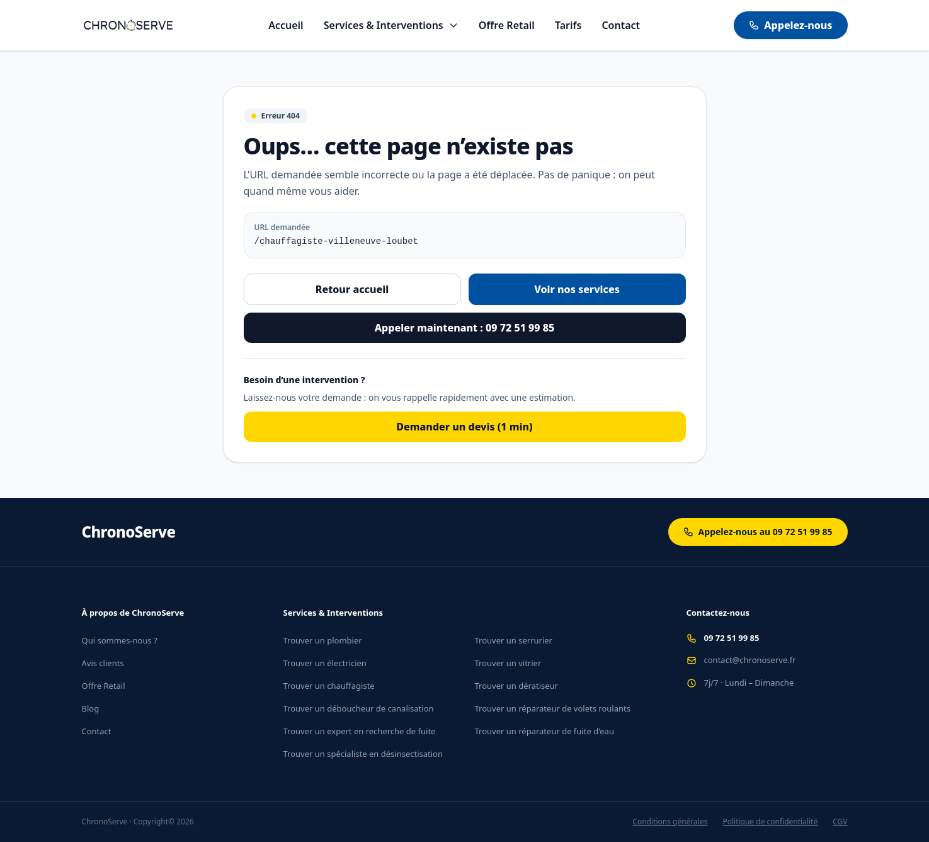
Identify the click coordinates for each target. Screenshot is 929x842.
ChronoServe (129, 532)
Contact (620, 25)
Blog (91, 708)
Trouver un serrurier (513, 640)
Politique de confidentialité (770, 822)
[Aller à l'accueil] (128, 25)
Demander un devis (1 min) (464, 427)
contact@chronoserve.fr (750, 660)
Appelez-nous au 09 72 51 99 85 (758, 532)
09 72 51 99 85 (732, 637)
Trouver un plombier (322, 640)
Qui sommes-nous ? (119, 640)
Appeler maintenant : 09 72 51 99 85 (464, 328)
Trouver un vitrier (508, 663)
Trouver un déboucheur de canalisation (358, 708)
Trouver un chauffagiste (329, 685)
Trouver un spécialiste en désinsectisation (363, 753)
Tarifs (568, 25)
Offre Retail (507, 25)
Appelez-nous (790, 25)
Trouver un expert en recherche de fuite (359, 731)
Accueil (285, 25)
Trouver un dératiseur (516, 685)
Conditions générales (669, 822)
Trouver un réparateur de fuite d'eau (544, 731)
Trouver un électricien (325, 663)
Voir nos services (577, 289)
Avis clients (103, 663)
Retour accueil (352, 289)
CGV (840, 822)
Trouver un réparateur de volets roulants (552, 708)
